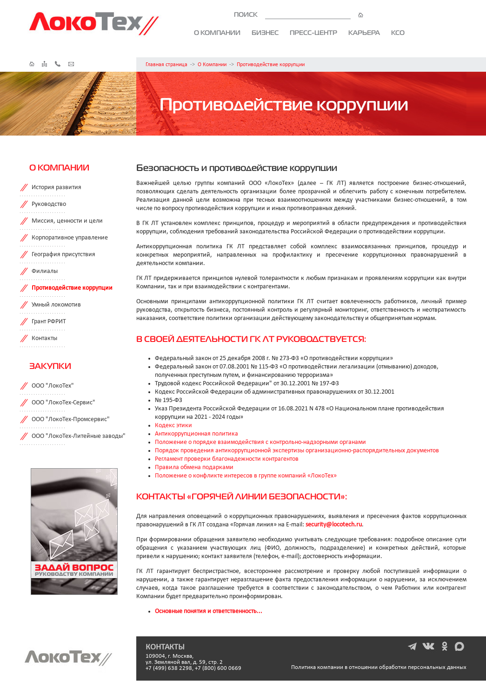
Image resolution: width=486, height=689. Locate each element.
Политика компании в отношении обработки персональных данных (378, 667)
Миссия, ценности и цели (67, 221)
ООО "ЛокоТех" (53, 385)
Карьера (364, 32)
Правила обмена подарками (194, 467)
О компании (217, 32)
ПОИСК (298, 14)
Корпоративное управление (70, 237)
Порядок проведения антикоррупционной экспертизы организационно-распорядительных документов (297, 450)
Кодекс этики (173, 425)
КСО (398, 32)
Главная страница (166, 65)
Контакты (44, 338)
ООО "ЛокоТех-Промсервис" (71, 419)
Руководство (49, 204)
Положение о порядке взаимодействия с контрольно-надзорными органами (260, 442)
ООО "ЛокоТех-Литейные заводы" (79, 436)
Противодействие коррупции (271, 65)
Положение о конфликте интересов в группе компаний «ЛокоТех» (246, 475)
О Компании (212, 65)
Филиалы (45, 271)
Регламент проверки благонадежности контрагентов (227, 459)
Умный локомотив (56, 304)
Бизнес (265, 32)
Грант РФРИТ (49, 321)
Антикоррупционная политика (196, 433)
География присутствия (63, 254)
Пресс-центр (313, 32)
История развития (56, 187)
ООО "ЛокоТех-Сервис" (63, 402)
